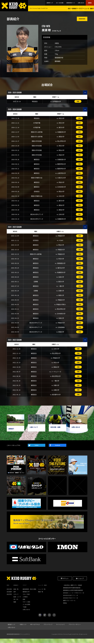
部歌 (24, 604)
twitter (44, 619)
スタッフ (15, 598)
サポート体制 (26, 606)
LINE (41, 619)
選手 (14, 596)
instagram (49, 619)
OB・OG (15, 604)
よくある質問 (26, 609)
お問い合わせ (83, 3)
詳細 (78, 101)
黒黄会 (90, 3)
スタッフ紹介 (26, 598)
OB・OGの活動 (65, 3)
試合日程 (9, 593)
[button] (35, 49)
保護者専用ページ (74, 3)
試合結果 (9, 596)
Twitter (36, 450)
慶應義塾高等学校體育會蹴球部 (71, 592)
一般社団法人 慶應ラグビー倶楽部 (72, 589)
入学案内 (25, 601)
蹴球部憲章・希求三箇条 (29, 593)
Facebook (57, 450)
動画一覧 (40, 596)
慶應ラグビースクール (69, 605)
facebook (54, 619)
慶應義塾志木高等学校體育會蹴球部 (73, 594)
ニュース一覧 (41, 593)
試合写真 (9, 598)
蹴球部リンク (58, 3)
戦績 (14, 606)
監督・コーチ (17, 601)
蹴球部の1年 (26, 596)
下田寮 (24, 611)
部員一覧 (15, 593)
